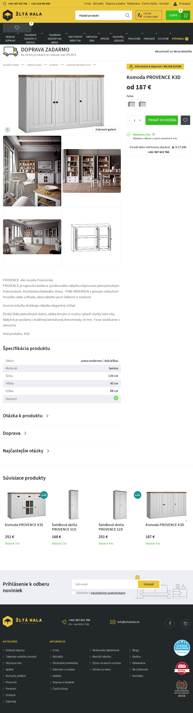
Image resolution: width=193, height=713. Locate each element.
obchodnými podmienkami (108, 583)
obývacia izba (91, 28)
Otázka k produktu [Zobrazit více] (23, 405)
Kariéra (136, 646)
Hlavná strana (11, 54)
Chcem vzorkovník (135, 15)
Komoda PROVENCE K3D (79, 54)
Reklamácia (133, 4)
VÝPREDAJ (180, 28)
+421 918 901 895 (40, 3)
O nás (88, 4)
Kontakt (164, 4)
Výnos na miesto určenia (106, 653)
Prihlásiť (181, 4)
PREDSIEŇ (149, 28)
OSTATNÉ (163, 28)
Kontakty (137, 666)
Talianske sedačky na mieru (54, 28)
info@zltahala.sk (128, 612)
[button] (186, 511)
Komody (54, 54)
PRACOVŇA (134, 28)
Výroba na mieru (101, 659)
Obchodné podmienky (65, 653)
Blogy (135, 640)
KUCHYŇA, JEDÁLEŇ (118, 28)
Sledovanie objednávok (105, 640)
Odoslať (149, 574)
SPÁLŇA (104, 28)
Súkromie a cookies (64, 659)
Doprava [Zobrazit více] (12, 422)
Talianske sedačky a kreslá (30, 28)
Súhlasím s (101, 583)
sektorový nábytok (75, 28)
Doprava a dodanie (63, 672)
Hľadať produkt (76, 16)
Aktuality (98, 4)
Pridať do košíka (162, 110)
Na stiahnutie (140, 659)
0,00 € (180, 15)
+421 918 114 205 (171, 56)
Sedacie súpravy (10, 28)
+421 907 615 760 (17, 3)
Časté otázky (149, 4)
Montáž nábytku (101, 646)
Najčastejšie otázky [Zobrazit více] (23, 440)
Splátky (57, 666)
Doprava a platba (115, 4)
